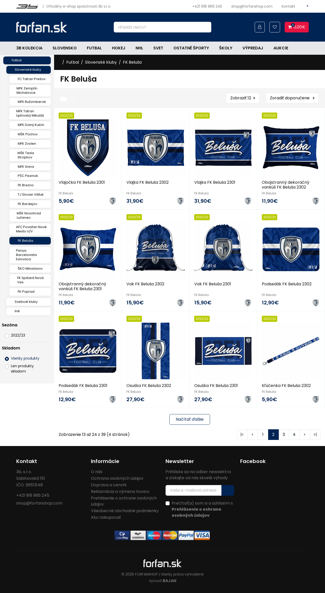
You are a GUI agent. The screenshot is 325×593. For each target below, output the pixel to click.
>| (315, 434)
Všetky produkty (25, 358)
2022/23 (18, 335)
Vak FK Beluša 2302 (145, 284)
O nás (96, 472)
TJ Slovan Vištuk (31, 194)
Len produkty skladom (22, 368)
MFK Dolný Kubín (31, 124)
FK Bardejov (27, 203)
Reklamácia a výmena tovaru (120, 491)
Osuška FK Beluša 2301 (216, 385)
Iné (17, 311)
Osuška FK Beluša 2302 (148, 385)
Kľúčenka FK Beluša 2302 (286, 385)
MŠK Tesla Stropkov (26, 155)
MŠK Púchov (28, 134)
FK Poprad (26, 291)
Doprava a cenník (109, 485)
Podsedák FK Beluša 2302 (287, 284)
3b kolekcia (29, 48)
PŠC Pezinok (28, 175)
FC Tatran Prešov (31, 79)
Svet (158, 48)
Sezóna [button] (9, 325)
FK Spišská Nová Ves (30, 280)
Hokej (118, 48)
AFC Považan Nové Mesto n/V (31, 229)
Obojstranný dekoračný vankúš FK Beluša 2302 (285, 184)
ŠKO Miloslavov (30, 268)
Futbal (94, 48)
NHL (139, 48)
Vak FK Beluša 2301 (212, 284)
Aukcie (280, 48)
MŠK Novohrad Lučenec (29, 215)
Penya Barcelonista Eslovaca (26, 255)
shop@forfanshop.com (251, 6)
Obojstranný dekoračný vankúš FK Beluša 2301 (82, 286)
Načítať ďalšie (190, 419)
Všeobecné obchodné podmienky (125, 511)
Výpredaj (252, 48)
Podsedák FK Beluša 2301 (83, 385)
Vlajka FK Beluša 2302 (147, 182)
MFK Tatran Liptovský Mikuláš (30, 113)
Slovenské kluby (28, 69)
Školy (225, 48)
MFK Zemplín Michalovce (27, 90)
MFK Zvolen (27, 143)
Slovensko (65, 48)
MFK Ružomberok (32, 101)
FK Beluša (25, 240)
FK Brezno (26, 185)
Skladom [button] (11, 348)
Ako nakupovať (106, 517)
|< (242, 434)
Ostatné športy (191, 48)
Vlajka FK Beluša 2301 (214, 182)
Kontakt (288, 6)
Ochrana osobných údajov (117, 478)
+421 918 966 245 (207, 6)
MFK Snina (26, 166)
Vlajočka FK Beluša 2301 (82, 182)
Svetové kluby (26, 301)
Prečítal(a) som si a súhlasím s (202, 509)
